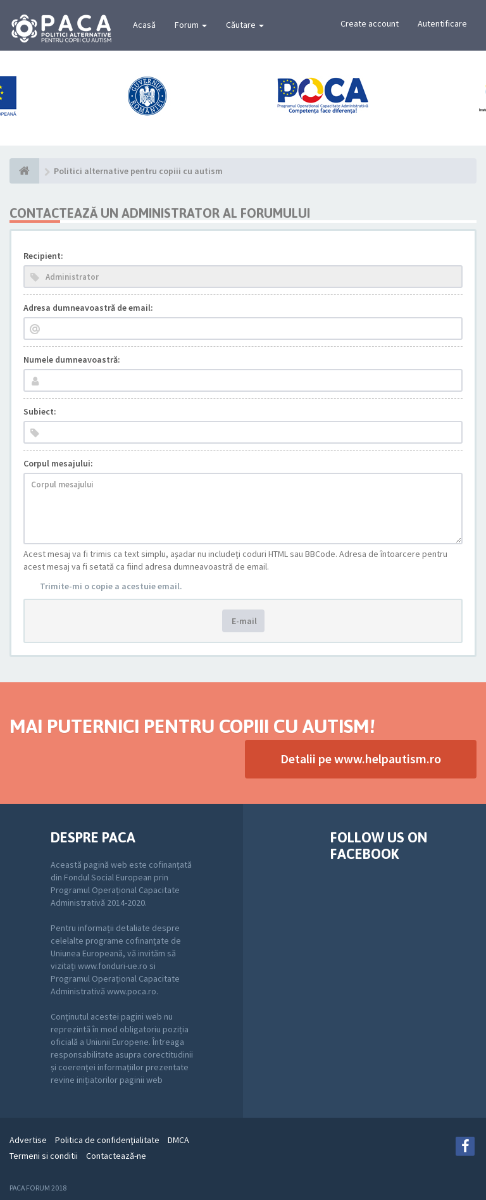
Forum (191, 24)
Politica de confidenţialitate (107, 1140)
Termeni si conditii (43, 1155)
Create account (369, 23)
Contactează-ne (116, 1155)
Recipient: (43, 255)
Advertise (28, 1140)
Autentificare (442, 23)
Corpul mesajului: (58, 463)
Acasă (144, 24)
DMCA (178, 1140)
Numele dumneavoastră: (71, 359)
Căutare (245, 24)
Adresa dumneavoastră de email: (88, 307)
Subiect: (39, 411)
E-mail (243, 621)
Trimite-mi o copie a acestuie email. (111, 586)
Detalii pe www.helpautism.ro (360, 758)
